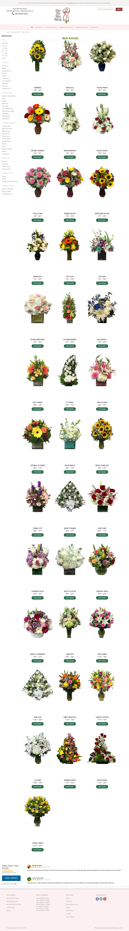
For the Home (6, 154)
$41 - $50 (4, 46)
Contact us (69, 901)
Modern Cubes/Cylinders (9, 96)
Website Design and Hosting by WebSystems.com (108, 928)
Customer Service (8, 173)
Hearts (4, 146)
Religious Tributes (7, 149)
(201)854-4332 (20, 13)
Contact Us (94, 27)
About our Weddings (7, 189)
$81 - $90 (4, 56)
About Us (4, 161)
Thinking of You (6, 88)
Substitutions (69, 910)
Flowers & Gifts (51, 27)
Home (8, 32)
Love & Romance (6, 81)
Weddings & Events (82, 27)
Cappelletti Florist (72, 3)
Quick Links (5, 158)
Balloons (4, 101)
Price (3, 40)
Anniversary (5, 66)
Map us (9, 910)
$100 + (4, 58)
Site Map (68, 914)
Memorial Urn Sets (7, 129)
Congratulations (6, 71)
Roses (3, 98)
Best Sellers (5, 103)
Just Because (5, 78)
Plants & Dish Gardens (8, 111)
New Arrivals (5, 119)
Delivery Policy (6, 166)
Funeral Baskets (6, 139)
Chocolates (5, 106)
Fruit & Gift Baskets (7, 108)
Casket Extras (6, 136)
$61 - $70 (4, 51)
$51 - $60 (4, 48)
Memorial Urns (6, 131)
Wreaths (4, 144)
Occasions (38, 27)
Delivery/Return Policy (72, 904)
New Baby (5, 83)
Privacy (4, 179)
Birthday (4, 68)
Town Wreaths (6, 116)
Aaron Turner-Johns (38, 878)
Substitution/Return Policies (10, 181)
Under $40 (5, 43)
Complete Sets (6, 126)
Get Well (4, 73)
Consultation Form (7, 194)
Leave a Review (6, 169)
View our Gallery (6, 191)
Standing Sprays (6, 141)
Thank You (5, 86)
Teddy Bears (5, 113)
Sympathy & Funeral (66, 27)
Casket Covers (6, 134)
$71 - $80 (4, 53)
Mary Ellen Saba (37, 865)
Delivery (4, 176)
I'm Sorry (4, 76)
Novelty (4, 151)
